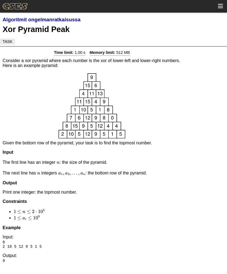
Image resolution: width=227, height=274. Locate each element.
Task (8, 41)
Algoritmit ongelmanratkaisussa (42, 19)
